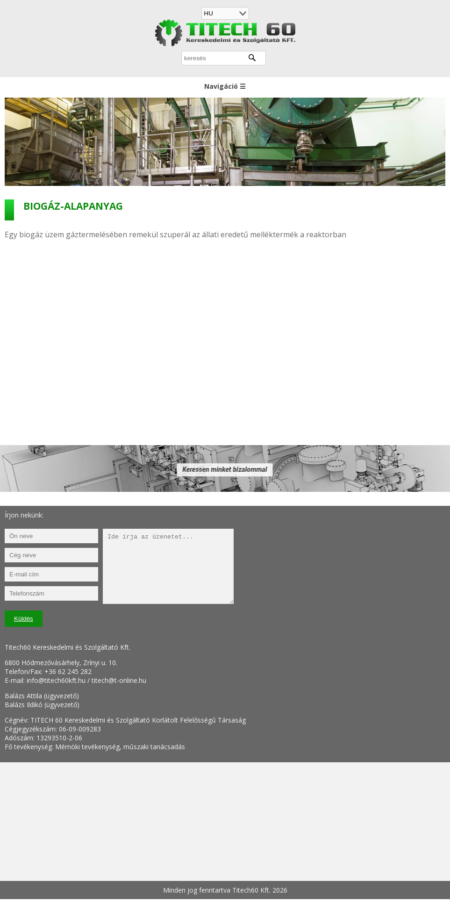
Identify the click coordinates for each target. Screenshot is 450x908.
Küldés (23, 618)
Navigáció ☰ (225, 86)
